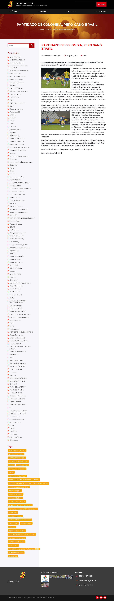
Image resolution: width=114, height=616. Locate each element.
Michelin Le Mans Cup (19, 92)
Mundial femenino (17, 141)
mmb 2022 (14, 274)
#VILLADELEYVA (15, 512)
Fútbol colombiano (17, 411)
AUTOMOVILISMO (16, 468)
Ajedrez (13, 86)
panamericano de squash (20, 292)
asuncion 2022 (15, 283)
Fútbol (12, 442)
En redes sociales (17, 180)
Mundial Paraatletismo (19, 217)
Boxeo (12, 126)
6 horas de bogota (17, 243)
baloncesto (14, 258)
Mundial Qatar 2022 (18, 417)
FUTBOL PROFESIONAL (19, 351)
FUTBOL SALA (15, 298)
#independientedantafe (18, 501)
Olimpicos (14, 454)
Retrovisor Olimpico (18, 408)
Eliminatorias (15, 202)
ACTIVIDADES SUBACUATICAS (22, 342)
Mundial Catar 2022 (17, 348)
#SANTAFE (13, 538)
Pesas (12, 369)
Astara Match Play (17, 246)
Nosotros (99, 11)
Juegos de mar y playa (19, 252)
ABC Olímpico (15, 435)
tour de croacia (16, 277)
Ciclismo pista (15, 74)
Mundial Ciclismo (17, 144)
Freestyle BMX (15, 95)
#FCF (11, 487)
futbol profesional (16, 568)
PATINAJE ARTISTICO (18, 399)
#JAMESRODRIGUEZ (17, 490)
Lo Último (14, 11)
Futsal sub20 (15, 114)
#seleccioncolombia (17, 483)
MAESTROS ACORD (17, 60)
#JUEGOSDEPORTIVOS (18, 475)
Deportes (70, 11)
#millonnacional (15, 509)
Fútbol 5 (13, 129)
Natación (13, 220)
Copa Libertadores (17, 432)
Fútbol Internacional (18, 105)
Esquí (12, 174)
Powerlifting (15, 98)
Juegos (12, 120)
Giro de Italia (15, 429)
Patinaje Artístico (17, 372)
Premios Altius (15, 190)
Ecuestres (14, 168)
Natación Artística (17, 83)
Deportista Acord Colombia (21, 193)
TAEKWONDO (15, 330)
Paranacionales (16, 231)
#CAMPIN (13, 527)
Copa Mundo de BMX (18, 423)
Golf (11, 420)
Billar (12, 101)
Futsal (12, 123)
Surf (11, 108)
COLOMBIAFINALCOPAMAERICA (22, 549)
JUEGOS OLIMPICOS (18, 426)
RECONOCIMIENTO (17, 393)
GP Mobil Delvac (16, 89)
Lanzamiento (15, 57)
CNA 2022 (13, 289)
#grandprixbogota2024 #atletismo (23, 524)
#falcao (12, 542)
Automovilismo (16, 451)
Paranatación (15, 184)
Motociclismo (15, 132)
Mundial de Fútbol (17, 264)
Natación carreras (17, 63)
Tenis (12, 336)
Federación (14, 237)
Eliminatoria (15, 138)
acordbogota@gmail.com (87, 596)
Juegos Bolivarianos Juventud (22, 165)
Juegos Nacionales (17, 205)
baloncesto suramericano (20, 255)
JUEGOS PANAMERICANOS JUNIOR (21, 359)
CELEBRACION (16, 355)
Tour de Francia (16, 304)
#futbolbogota (15, 505)
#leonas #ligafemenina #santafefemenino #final (28, 498)
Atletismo (13, 448)
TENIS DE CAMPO (17, 402)
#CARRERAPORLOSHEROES (20, 520)
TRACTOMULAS (16, 381)
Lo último (41, 29)
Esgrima (13, 135)
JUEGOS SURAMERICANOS (20, 324)
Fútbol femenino (16, 295)
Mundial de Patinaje (18, 363)
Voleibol (13, 286)
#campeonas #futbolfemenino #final (24, 494)
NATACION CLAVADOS (19, 390)
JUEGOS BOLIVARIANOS (19, 327)
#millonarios (26, 538)
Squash (13, 208)
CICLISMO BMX (16, 315)
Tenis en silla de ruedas (19, 159)
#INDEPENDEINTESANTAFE (20, 535)
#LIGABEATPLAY (15, 531)
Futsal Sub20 (22, 479)
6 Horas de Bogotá (17, 80)
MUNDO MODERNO (17, 464)
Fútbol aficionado (17, 147)
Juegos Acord (15, 228)
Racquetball (14, 366)
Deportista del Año (17, 199)
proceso (13, 280)
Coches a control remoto (20, 150)
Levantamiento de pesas (20, 187)
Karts (12, 171)
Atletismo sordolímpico (19, 71)
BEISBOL (13, 384)
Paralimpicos (15, 301)
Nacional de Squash (18, 375)
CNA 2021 (13, 396)
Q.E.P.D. (13, 234)
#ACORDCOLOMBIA (17, 472)
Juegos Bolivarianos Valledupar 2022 (18, 311)
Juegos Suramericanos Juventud (19, 67)
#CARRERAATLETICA (17, 516)
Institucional (15, 339)
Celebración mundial (18, 153)
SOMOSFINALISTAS (16, 557)
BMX (11, 333)
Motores (13, 156)
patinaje (13, 387)
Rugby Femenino (17, 345)
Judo (12, 439)
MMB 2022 (13, 560)
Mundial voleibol (16, 271)
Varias (12, 307)
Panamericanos (16, 211)
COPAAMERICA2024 (17, 553)
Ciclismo (13, 445)
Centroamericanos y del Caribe (19, 224)
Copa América (15, 414)
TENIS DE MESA (16, 318)
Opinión (42, 11)
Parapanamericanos (18, 240)
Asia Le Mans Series (18, 77)
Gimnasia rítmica (17, 196)
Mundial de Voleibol (18, 321)
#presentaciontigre (17, 546)
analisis (13, 261)
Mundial (13, 117)
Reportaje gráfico (17, 111)
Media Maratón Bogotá (19, 214)
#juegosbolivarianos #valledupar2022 (24, 564)
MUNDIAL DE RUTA (17, 378)
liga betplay (14, 249)
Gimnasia (13, 177)
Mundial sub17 (15, 268)
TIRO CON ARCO (16, 405)
